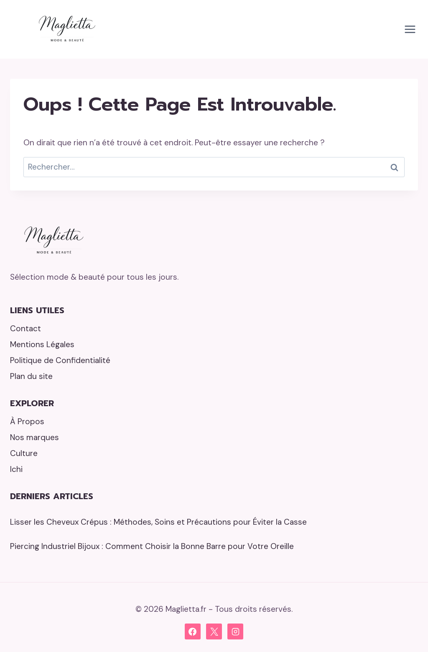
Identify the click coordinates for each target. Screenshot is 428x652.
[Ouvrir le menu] (410, 29)
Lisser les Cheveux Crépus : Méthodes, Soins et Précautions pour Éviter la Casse (158, 522)
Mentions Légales (42, 344)
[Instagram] (235, 631)
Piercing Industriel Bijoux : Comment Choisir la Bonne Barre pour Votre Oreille (152, 546)
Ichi (16, 469)
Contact (25, 328)
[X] (214, 631)
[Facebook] (193, 631)
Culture (24, 453)
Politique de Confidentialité (60, 360)
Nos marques (34, 437)
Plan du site (31, 376)
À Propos (27, 421)
